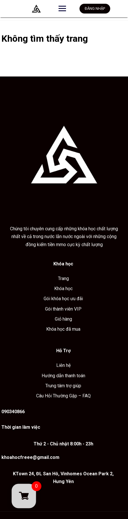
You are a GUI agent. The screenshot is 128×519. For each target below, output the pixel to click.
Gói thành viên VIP (63, 309)
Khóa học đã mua (63, 329)
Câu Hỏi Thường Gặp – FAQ (63, 396)
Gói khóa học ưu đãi (63, 298)
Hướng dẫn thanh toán (63, 375)
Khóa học (63, 288)
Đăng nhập (95, 8)
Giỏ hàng (63, 319)
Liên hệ (63, 365)
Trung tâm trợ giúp (63, 385)
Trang (63, 278)
